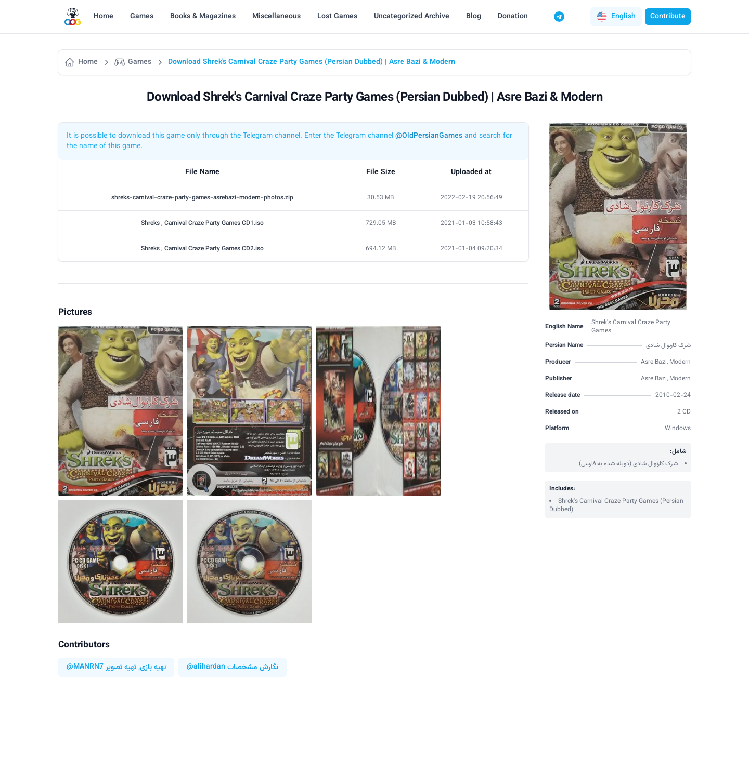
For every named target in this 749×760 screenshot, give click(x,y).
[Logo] (72, 17)
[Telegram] (559, 16)
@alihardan (206, 667)
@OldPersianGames (428, 136)
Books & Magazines (203, 16)
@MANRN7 (85, 667)
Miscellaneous (276, 16)
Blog (473, 16)
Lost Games (337, 16)
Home (103, 16)
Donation (513, 16)
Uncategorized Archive (411, 16)
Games (141, 16)
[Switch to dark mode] (579, 16)
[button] (616, 16)
